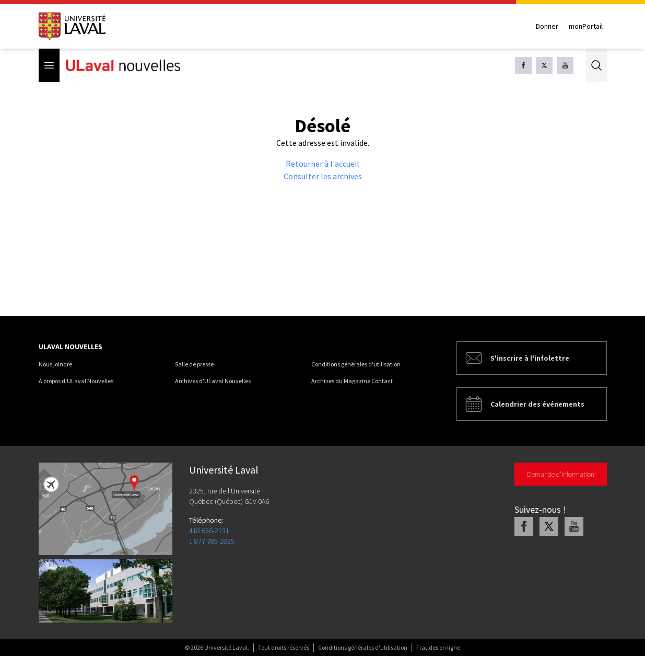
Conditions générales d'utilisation (356, 364)
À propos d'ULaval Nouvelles (76, 381)
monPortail (586, 26)
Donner (547, 26)
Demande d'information (560, 474)
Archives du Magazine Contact (352, 381)
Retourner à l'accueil (322, 163)
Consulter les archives (323, 176)
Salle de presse (194, 364)
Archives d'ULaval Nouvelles (213, 381)
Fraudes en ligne (438, 647)
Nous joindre (55, 364)
